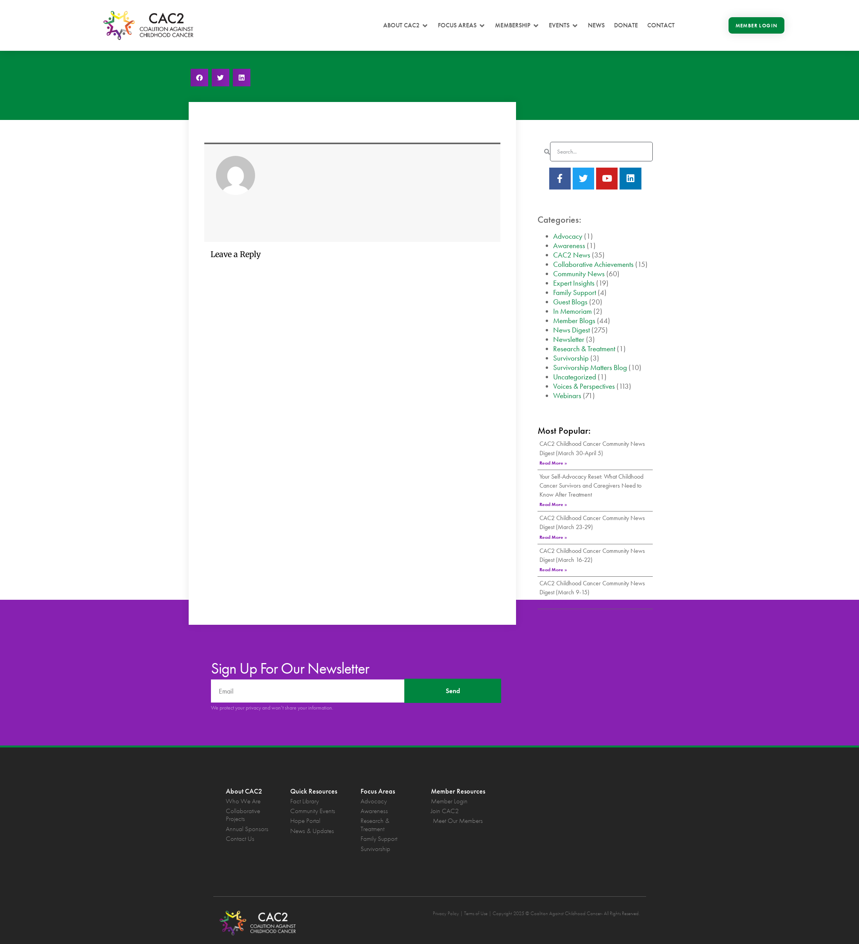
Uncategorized (574, 377)
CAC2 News (571, 255)
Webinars (567, 395)
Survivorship (571, 358)
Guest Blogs (570, 302)
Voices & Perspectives (584, 386)
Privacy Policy (446, 913)
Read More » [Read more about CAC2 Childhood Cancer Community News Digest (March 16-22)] (553, 570)
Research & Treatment (584, 349)
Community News (579, 274)
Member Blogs (574, 320)
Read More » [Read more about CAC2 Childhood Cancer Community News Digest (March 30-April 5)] (553, 463)
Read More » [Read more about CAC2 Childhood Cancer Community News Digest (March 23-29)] (553, 537)
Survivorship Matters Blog (590, 367)
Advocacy (567, 236)
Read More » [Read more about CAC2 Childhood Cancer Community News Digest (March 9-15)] (553, 602)
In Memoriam (572, 311)
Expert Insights (574, 283)
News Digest (571, 330)
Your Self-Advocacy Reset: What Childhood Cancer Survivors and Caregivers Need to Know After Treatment (591, 485)
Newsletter (568, 339)
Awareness (569, 245)
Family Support (574, 292)
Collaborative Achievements (593, 264)
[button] (406, 25)
